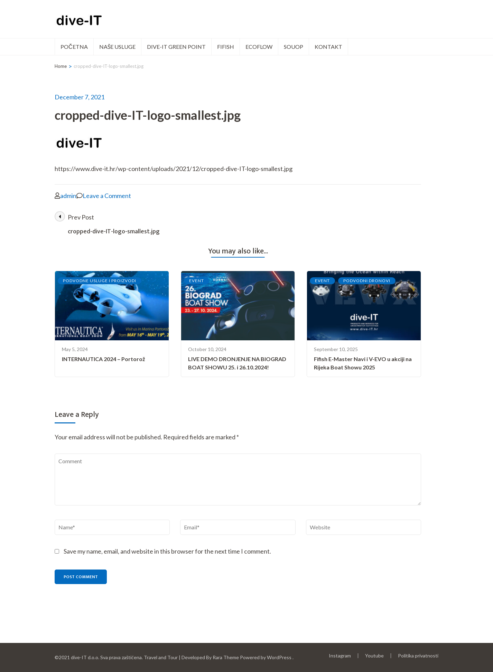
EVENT (196, 280)
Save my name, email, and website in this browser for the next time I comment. (167, 551)
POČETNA (74, 46)
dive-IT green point (176, 46)
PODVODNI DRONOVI (366, 280)
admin (68, 195)
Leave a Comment (107, 195)
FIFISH (225, 46)
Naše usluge (117, 46)
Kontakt (328, 46)
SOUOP (293, 46)
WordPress (279, 657)
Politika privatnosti (418, 655)
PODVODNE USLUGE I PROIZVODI (99, 280)
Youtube (374, 655)
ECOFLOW (258, 46)
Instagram (340, 655)
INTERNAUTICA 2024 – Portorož (103, 359)
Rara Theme (226, 657)
